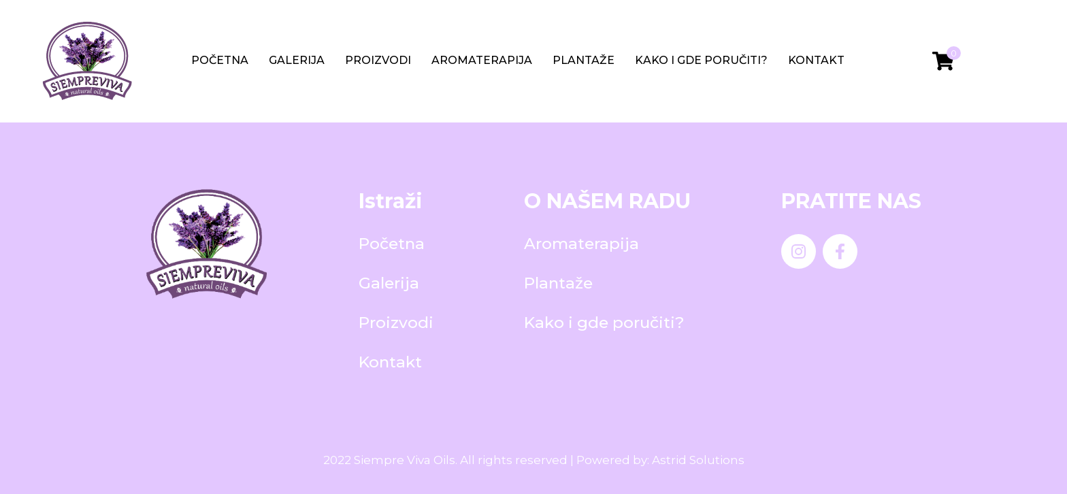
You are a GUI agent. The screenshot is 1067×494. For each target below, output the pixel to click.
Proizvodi (378, 60)
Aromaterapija (481, 60)
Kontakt (816, 60)
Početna (219, 60)
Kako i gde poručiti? (701, 60)
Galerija (297, 60)
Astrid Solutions (698, 460)
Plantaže (583, 60)
